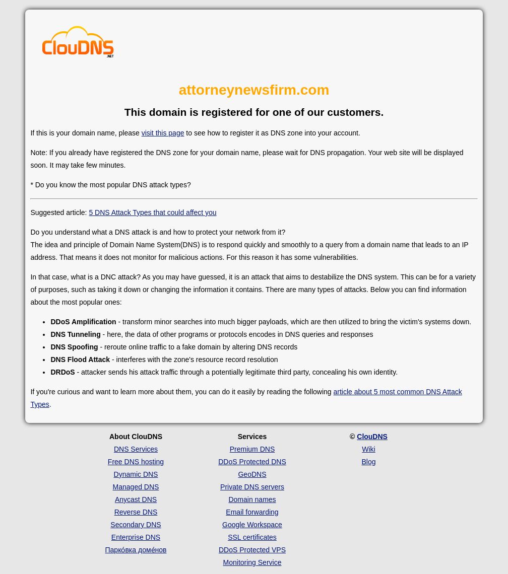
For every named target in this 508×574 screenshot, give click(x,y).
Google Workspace (252, 525)
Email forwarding (252, 512)
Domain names (252, 499)
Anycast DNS (136, 499)
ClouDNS (372, 437)
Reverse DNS (136, 512)
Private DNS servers (252, 487)
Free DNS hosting (136, 462)
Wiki (368, 449)
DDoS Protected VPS (252, 550)
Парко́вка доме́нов (136, 550)
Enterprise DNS (135, 537)
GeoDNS (252, 474)
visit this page (163, 133)
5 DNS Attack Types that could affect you (152, 212)
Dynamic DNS (136, 474)
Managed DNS (136, 487)
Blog (368, 462)
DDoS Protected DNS (252, 462)
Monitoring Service (252, 562)
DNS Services (136, 449)
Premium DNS (252, 449)
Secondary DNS (135, 525)
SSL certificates (252, 537)
